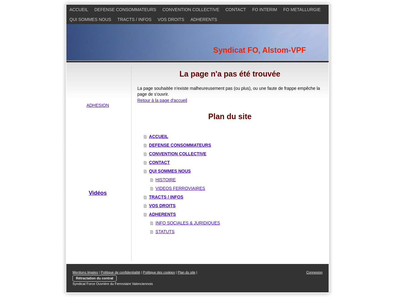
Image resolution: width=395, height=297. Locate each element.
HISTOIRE (166, 179)
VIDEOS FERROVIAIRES (180, 188)
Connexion (314, 272)
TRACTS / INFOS (166, 197)
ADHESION (97, 105)
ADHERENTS (162, 214)
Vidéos (98, 193)
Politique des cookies (159, 272)
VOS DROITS (162, 205)
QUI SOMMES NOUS (170, 171)
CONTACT (159, 162)
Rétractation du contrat (94, 278)
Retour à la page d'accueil (162, 100)
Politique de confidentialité (120, 272)
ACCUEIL (158, 136)
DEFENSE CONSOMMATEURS (180, 145)
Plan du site (186, 272)
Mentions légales (85, 272)
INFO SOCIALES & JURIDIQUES (188, 222)
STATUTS (165, 231)
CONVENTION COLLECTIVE (177, 153)
